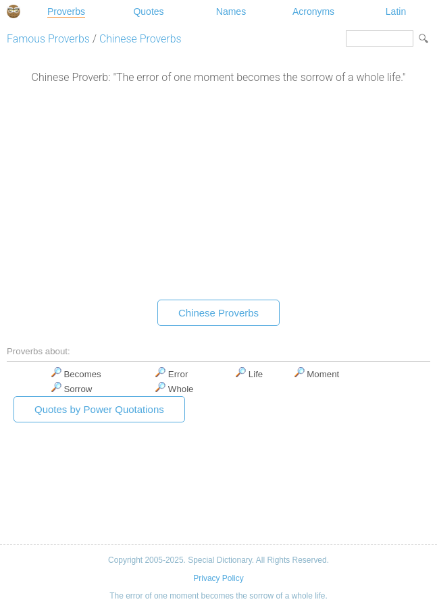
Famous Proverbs (48, 38)
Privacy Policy (218, 578)
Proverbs (66, 11)
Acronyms (313, 11)
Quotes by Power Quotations (99, 409)
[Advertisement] (218, 195)
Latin (396, 11)
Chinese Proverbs (140, 38)
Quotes (148, 11)
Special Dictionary (13, 11)
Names (231, 11)
